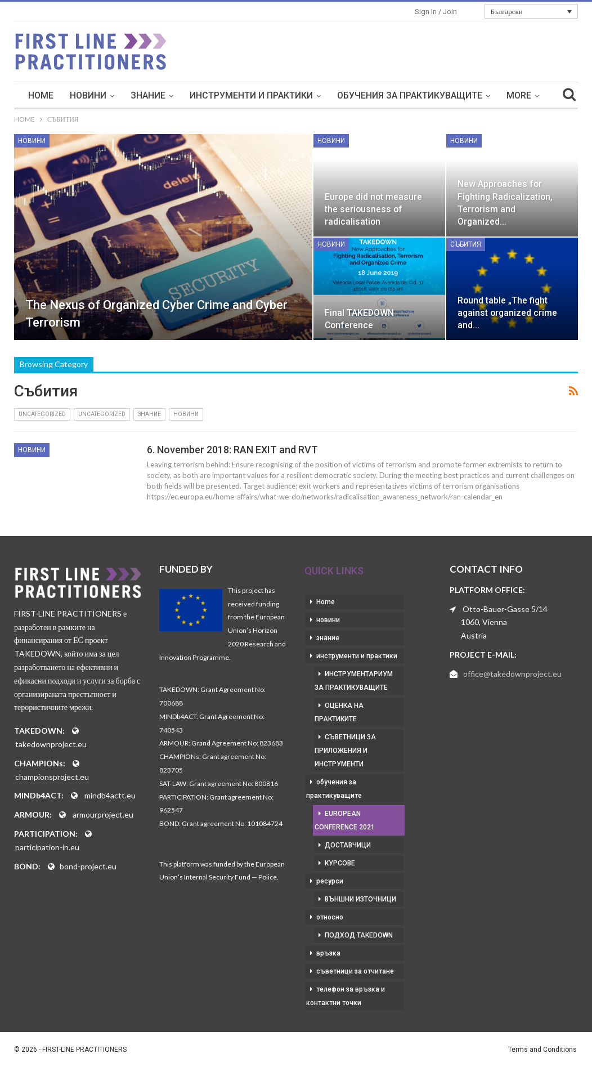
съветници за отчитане (355, 971)
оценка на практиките (339, 712)
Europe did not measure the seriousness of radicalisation (373, 209)
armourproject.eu (103, 814)
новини (88, 95)
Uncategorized (42, 414)
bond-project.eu (88, 866)
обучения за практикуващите (409, 95)
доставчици (348, 845)
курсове (340, 863)
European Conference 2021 (345, 820)
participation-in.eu (47, 847)
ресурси (329, 881)
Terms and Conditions (542, 1049)
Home (40, 95)
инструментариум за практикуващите (354, 680)
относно (329, 917)
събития (465, 244)
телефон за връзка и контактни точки (345, 996)
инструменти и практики (251, 95)
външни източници (360, 899)
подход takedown (359, 935)
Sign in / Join (436, 11)
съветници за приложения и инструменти (345, 750)
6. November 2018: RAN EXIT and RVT (232, 450)
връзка (328, 953)
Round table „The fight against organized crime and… (507, 313)
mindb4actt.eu (110, 795)
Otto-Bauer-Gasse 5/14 (505, 609)
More (518, 95)
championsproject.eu (52, 777)
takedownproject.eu (51, 744)
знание (148, 95)
